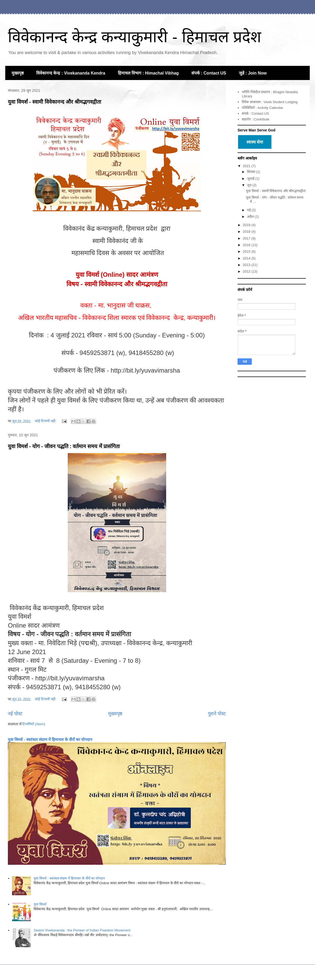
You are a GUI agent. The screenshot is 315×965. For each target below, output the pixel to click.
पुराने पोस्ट (217, 713)
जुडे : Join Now (253, 73)
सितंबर (251, 172)
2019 (247, 225)
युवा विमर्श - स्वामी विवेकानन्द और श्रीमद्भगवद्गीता (54, 102)
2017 (247, 238)
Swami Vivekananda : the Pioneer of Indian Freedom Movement (82, 930)
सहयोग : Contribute (255, 119)
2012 (247, 271)
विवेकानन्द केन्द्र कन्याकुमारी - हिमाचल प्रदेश (134, 37)
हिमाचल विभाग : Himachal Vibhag (148, 73)
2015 (247, 251)
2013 (247, 265)
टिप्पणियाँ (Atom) (33, 724)
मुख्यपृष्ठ (18, 73)
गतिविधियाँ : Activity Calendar (262, 108)
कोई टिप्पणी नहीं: (46, 421)
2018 (247, 232)
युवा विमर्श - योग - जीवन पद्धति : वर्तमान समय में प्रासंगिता (64, 446)
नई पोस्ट (15, 713)
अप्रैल (251, 217)
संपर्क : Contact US (208, 73)
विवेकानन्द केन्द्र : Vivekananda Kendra (70, 73)
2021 (247, 166)
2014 (247, 258)
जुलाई (251, 179)
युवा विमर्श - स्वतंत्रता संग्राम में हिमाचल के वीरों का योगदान (50, 739)
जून (250, 185)
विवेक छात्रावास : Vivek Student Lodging (269, 102)
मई (249, 210)
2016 (247, 245)
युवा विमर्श (40, 904)
